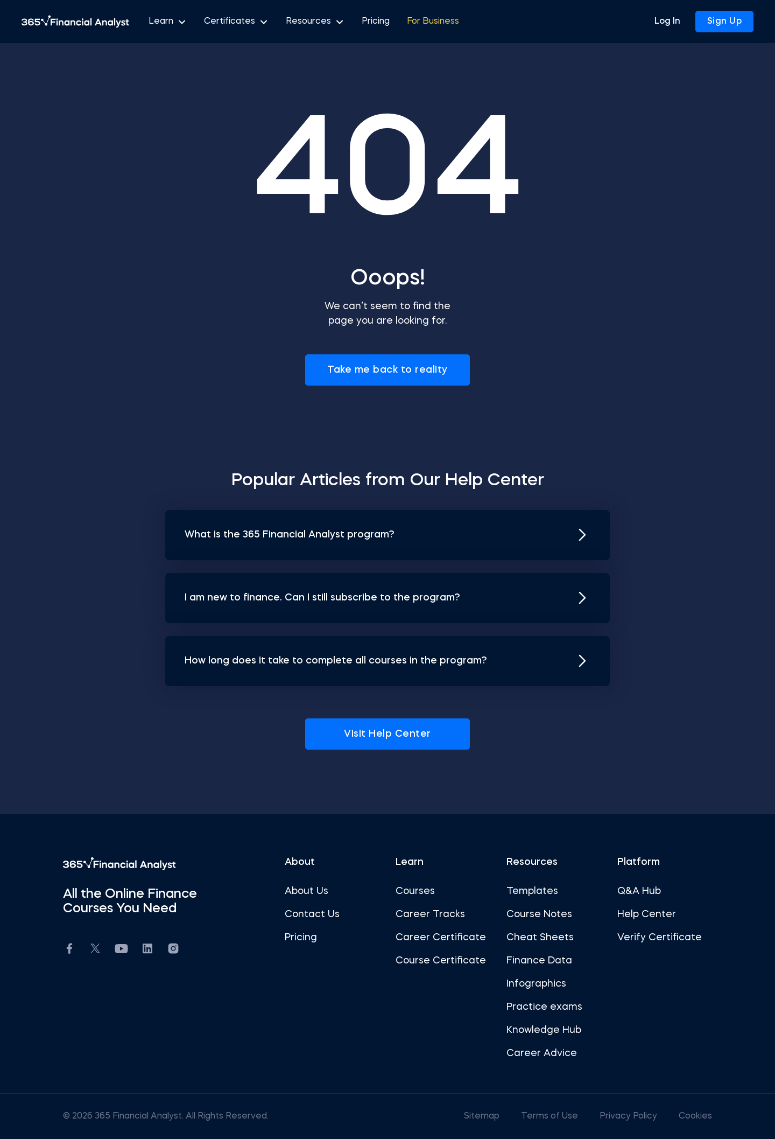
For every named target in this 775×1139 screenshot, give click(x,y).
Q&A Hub (632, 891)
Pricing (376, 21)
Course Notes (536, 914)
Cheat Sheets (536, 937)
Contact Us (315, 914)
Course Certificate (441, 961)
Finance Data (536, 961)
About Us (310, 891)
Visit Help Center (387, 734)
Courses (415, 891)
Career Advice (538, 1053)
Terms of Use (540, 1116)
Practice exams (541, 1007)
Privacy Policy (620, 1116)
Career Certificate (441, 937)
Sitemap (473, 1116)
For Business (433, 21)
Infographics (533, 984)
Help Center (640, 914)
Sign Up (724, 21)
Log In (667, 21)
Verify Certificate (653, 937)
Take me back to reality (387, 370)
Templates (529, 891)
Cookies (685, 1116)
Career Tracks (430, 914)
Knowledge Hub (540, 1030)
